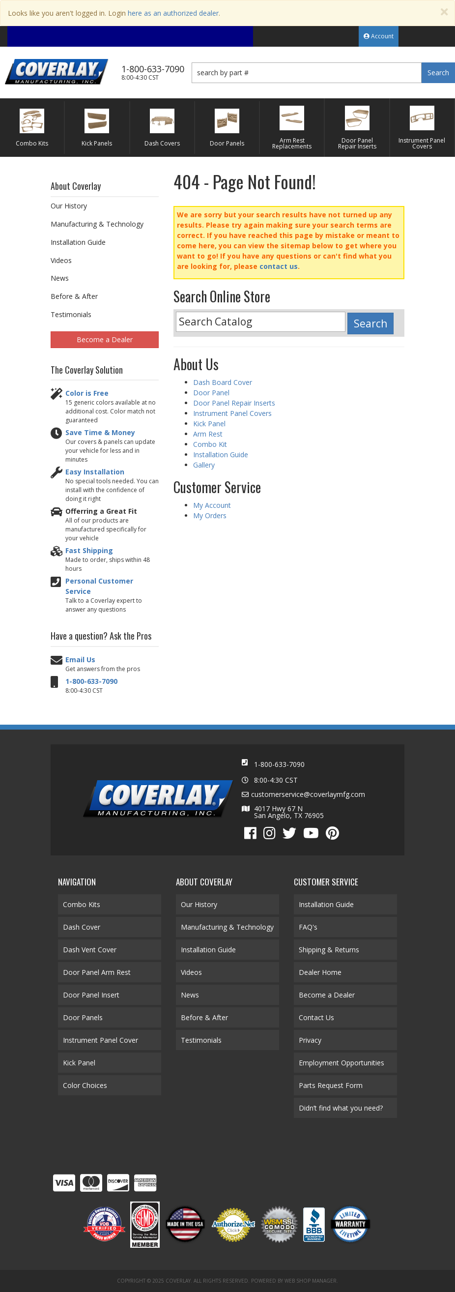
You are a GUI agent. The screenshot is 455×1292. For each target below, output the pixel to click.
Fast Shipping (89, 550)
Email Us (80, 659)
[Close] (444, 12)
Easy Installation (94, 471)
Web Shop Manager (310, 1280)
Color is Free (87, 393)
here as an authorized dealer (173, 13)
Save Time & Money (100, 432)
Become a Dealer (105, 339)
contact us (278, 266)
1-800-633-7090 (91, 681)
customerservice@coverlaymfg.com (308, 794)
